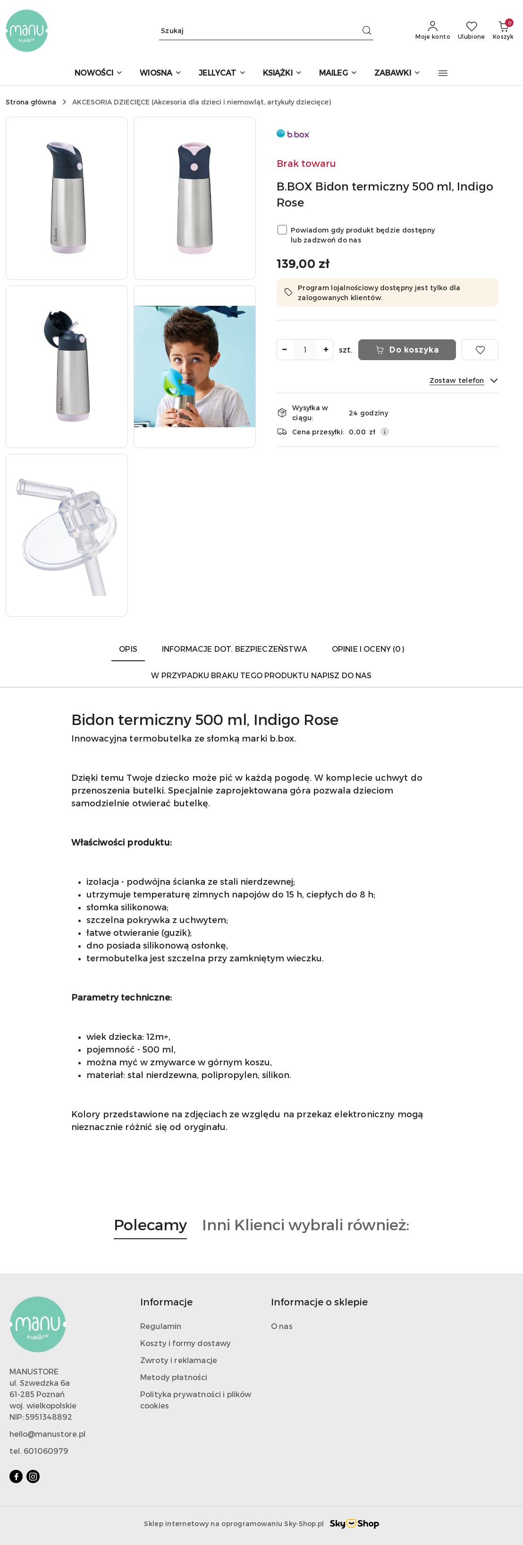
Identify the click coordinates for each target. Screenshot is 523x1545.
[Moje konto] (433, 30)
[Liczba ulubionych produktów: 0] (471, 30)
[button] (443, 73)
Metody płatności (174, 1376)
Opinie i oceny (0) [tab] (368, 648)
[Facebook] (16, 1476)
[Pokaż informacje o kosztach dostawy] (385, 431)
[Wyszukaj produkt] (266, 30)
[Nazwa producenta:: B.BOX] (293, 132)
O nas (282, 1325)
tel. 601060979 (38, 1450)
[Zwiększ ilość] (326, 350)
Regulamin (160, 1325)
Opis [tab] (128, 648)
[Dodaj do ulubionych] (480, 349)
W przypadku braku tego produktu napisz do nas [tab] (261, 675)
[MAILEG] (338, 73)
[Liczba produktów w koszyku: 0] (503, 30)
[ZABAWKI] (397, 73)
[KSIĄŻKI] (282, 73)
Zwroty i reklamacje (178, 1359)
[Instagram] (33, 1476)
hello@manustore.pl (47, 1433)
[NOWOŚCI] (99, 73)
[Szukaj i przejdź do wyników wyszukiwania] (366, 31)
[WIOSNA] (161, 73)
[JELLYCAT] (222, 73)
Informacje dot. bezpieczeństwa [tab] (234, 648)
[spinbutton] (305, 350)
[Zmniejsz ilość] (284, 350)
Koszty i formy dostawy (185, 1342)
